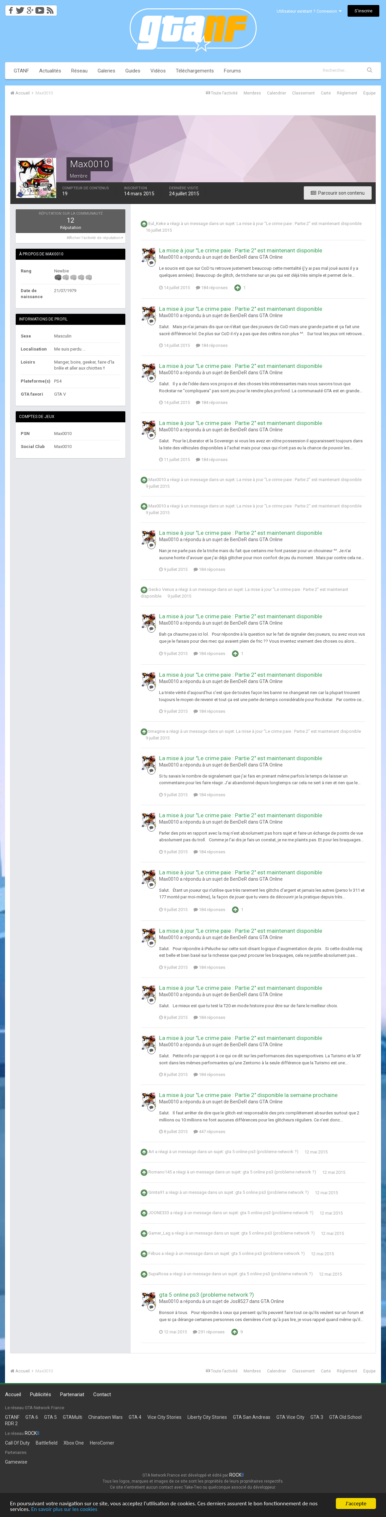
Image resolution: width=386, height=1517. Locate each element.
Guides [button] (132, 71)
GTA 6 (31, 1417)
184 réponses (212, 287)
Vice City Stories (164, 1417)
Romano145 (160, 1172)
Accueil (13, 1394)
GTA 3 (316, 1417)
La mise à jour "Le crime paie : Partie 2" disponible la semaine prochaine (248, 1095)
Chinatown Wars (105, 1417)
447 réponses (209, 1131)
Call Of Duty (17, 1443)
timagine (156, 731)
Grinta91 (156, 1192)
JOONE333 (158, 1213)
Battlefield (46, 1443)
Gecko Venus (161, 589)
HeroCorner (102, 1443)
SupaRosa (158, 1274)
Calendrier (276, 93)
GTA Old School (345, 1417)
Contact (102, 1394)
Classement (303, 93)
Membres (252, 93)
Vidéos (158, 71)
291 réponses (209, 1331)
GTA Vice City (290, 1417)
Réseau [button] (79, 71)
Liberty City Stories (207, 1417)
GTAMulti (72, 1417)
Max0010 (157, 479)
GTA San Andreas (251, 1417)
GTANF (21, 71)
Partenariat (72, 1394)
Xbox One (73, 1443)
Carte (326, 93)
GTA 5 (50, 1417)
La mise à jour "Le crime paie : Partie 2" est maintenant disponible (299, 223)
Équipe (369, 93)
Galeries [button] (106, 71)
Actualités (50, 71)
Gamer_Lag (159, 1233)
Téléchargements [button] (195, 71)
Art (151, 1151)
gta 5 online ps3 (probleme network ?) (261, 1151)
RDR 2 (11, 1423)
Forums (232, 71)
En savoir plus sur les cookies (64, 1510)
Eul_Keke (157, 223)
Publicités (40, 1394)
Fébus (154, 1253)
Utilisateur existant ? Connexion (309, 11)
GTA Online (271, 257)
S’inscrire (363, 10)
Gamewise (16, 1462)
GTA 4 (135, 1417)
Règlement (347, 93)
